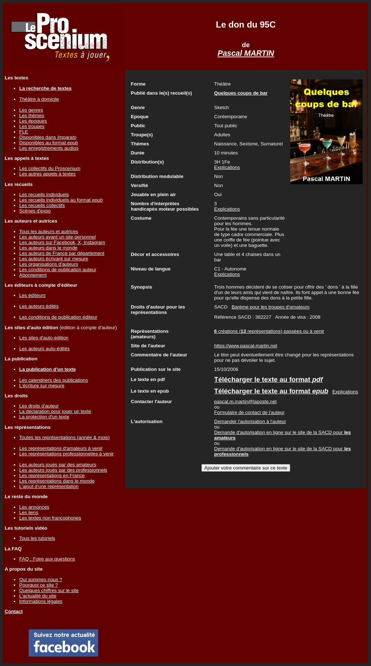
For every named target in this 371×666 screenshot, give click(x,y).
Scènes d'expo (35, 211)
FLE (23, 132)
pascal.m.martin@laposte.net (245, 401)
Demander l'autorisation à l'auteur (250, 421)
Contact (14, 611)
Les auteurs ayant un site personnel (57, 237)
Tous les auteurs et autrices (48, 231)
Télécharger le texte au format (268, 379)
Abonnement (33, 275)
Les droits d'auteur (39, 406)
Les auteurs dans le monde (48, 248)
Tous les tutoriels (37, 538)
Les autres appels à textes (47, 174)
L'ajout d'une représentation (49, 486)
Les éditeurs (32, 295)
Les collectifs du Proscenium (49, 168)
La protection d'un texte (44, 416)
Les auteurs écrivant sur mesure (53, 258)
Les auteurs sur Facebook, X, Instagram (62, 242)
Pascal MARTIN (245, 53)
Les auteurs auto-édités (44, 348)
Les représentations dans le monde (57, 481)
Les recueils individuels (44, 194)
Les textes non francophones (50, 518)
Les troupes (32, 126)
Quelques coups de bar (240, 93)
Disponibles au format (48, 142)
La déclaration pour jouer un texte (55, 411)
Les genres (31, 110)
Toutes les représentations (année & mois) (64, 437)
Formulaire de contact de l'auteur (249, 412)
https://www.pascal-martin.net (245, 345)
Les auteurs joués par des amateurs (57, 464)
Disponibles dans (47, 137)
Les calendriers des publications (53, 380)
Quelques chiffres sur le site (49, 590)
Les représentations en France (52, 475)
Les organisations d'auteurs (48, 264)
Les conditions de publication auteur (57, 269)
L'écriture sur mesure (41, 385)
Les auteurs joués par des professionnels (63, 470)
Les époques (33, 121)
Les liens (28, 512)
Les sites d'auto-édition (43, 337)
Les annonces (34, 507)
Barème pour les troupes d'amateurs (270, 307)
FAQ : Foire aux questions (47, 559)
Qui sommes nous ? (40, 579)
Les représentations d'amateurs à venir (61, 448)
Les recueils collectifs (42, 205)
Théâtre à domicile (39, 99)
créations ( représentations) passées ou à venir (269, 331)
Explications (227, 167)
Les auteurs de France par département (61, 253)
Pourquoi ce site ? (38, 585)
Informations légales (40, 601)
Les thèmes (31, 115)
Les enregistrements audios (49, 148)
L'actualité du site (38, 596)
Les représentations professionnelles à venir (66, 453)
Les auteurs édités (39, 306)
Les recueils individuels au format (61, 200)
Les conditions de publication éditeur (58, 317)
